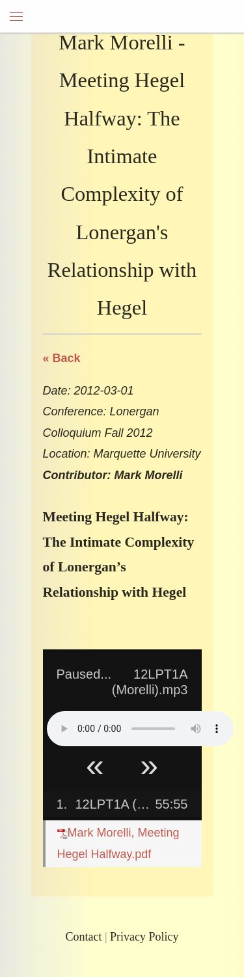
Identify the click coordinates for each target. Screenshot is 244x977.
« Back (62, 358)
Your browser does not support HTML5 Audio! (140, 728)
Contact (83, 936)
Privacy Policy (144, 936)
